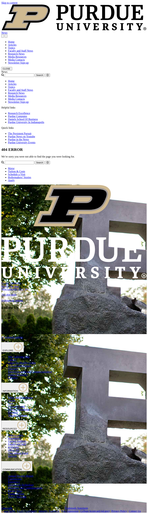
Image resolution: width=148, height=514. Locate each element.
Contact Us (135, 511)
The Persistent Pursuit (19, 133)
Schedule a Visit (16, 174)
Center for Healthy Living (22, 362)
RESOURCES (14, 425)
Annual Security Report (20, 475)
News (4, 32)
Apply (11, 180)
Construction (15, 478)
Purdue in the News (18, 139)
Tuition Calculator (18, 415)
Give (10, 403)
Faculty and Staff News (20, 50)
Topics (11, 47)
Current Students (17, 441)
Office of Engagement (20, 409)
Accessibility (8, 511)
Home (11, 41)
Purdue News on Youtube (21, 136)
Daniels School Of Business (23, 119)
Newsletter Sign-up (18, 62)
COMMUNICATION (17, 466)
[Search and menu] (2, 36)
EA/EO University (27, 511)
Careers (12, 359)
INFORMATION (15, 387)
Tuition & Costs (16, 171)
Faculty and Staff (17, 444)
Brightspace (14, 438)
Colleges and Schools (19, 365)
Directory (13, 368)
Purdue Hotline (16, 493)
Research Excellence (19, 113)
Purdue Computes (17, 116)
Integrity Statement (49, 511)
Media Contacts (16, 59)
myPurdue (13, 447)
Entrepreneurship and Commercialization (30, 371)
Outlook (12, 456)
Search (39, 75)
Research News (16, 53)
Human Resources (18, 374)
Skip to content (9, 2)
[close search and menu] (6, 36)
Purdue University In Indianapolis (26, 122)
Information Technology (21, 484)
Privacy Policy (119, 511)
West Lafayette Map (19, 356)
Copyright (6, 508)
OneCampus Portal (18, 453)
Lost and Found (16, 406)
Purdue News (15, 490)
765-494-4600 (8, 294)
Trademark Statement (76, 508)
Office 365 (14, 450)
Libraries (13, 377)
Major (11, 168)
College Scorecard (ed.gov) (95, 511)
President (13, 412)
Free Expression (69, 511)
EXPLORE (12, 347)
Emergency (14, 481)
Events (11, 400)
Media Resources (17, 56)
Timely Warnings (17, 496)
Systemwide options (12, 300)
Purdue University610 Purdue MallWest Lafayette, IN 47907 (15, 286)
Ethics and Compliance (20, 397)
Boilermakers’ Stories (19, 177)
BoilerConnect (16, 435)
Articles (12, 44)
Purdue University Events (21, 142)
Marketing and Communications (25, 487)
